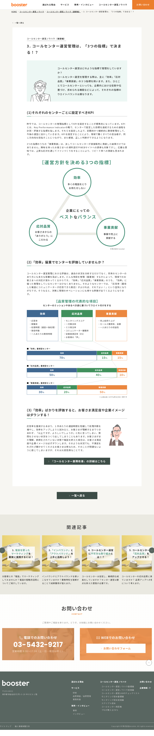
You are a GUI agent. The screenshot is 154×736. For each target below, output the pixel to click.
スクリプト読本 (109, 705)
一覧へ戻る (19, 23)
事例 (75, 712)
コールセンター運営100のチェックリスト (121, 695)
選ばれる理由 (48, 4)
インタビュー (79, 716)
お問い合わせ (143, 4)
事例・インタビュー (84, 4)
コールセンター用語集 (112, 708)
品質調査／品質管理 (82, 698)
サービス (65, 4)
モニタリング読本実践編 (113, 702)
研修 (75, 695)
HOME (14, 11)
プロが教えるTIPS (110, 712)
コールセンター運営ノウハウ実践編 (118, 692)
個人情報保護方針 (22, 728)
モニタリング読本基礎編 (113, 698)
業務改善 (77, 701)
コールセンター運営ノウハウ (113, 4)
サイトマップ (5, 728)
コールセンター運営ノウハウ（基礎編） (64, 11)
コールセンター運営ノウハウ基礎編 (118, 688)
